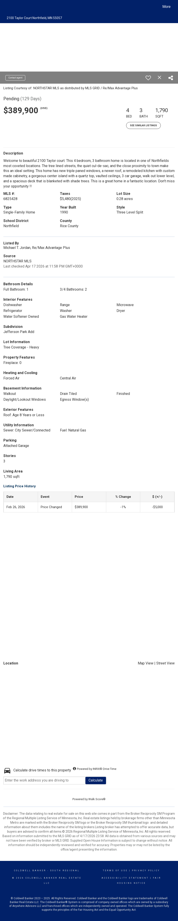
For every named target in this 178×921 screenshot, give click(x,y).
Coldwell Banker (30, 870)
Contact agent (15, 77)
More (166, 6)
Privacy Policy (146, 870)
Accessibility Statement (125, 878)
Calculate (96, 780)
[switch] (148, 78)
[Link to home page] (7, 6)
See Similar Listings (143, 125)
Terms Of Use (115, 870)
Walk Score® (97, 799)
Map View (145, 663)
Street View (165, 663)
